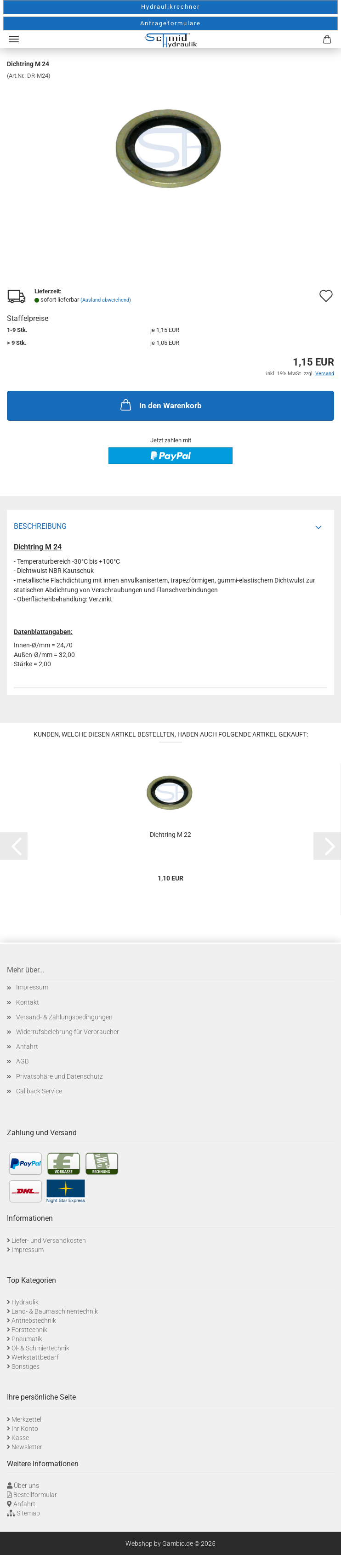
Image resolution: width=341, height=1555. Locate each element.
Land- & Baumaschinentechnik (54, 1311)
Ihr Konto (24, 1428)
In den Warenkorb (160, 404)
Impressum (32, 987)
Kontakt (27, 1002)
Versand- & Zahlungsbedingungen (64, 1017)
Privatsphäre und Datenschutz (59, 1076)
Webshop (139, 1543)
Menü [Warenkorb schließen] (14, 39)
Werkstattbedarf (35, 1357)
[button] (14, 846)
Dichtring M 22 (170, 834)
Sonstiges (25, 1366)
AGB (22, 1061)
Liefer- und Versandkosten (48, 1240)
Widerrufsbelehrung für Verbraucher (67, 1031)
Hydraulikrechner (170, 6)
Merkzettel (26, 1419)
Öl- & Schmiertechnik (40, 1348)
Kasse (20, 1437)
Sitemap (28, 1513)
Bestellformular (35, 1494)
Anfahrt (27, 1046)
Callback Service (39, 1091)
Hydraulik (25, 1302)
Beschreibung (40, 526)
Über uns (26, 1485)
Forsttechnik (29, 1329)
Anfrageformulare (170, 23)
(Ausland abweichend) (105, 300)
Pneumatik (26, 1339)
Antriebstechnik (33, 1320)
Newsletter (26, 1447)
